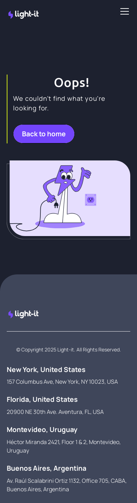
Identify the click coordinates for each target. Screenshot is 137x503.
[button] (123, 11)
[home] (9, 11)
